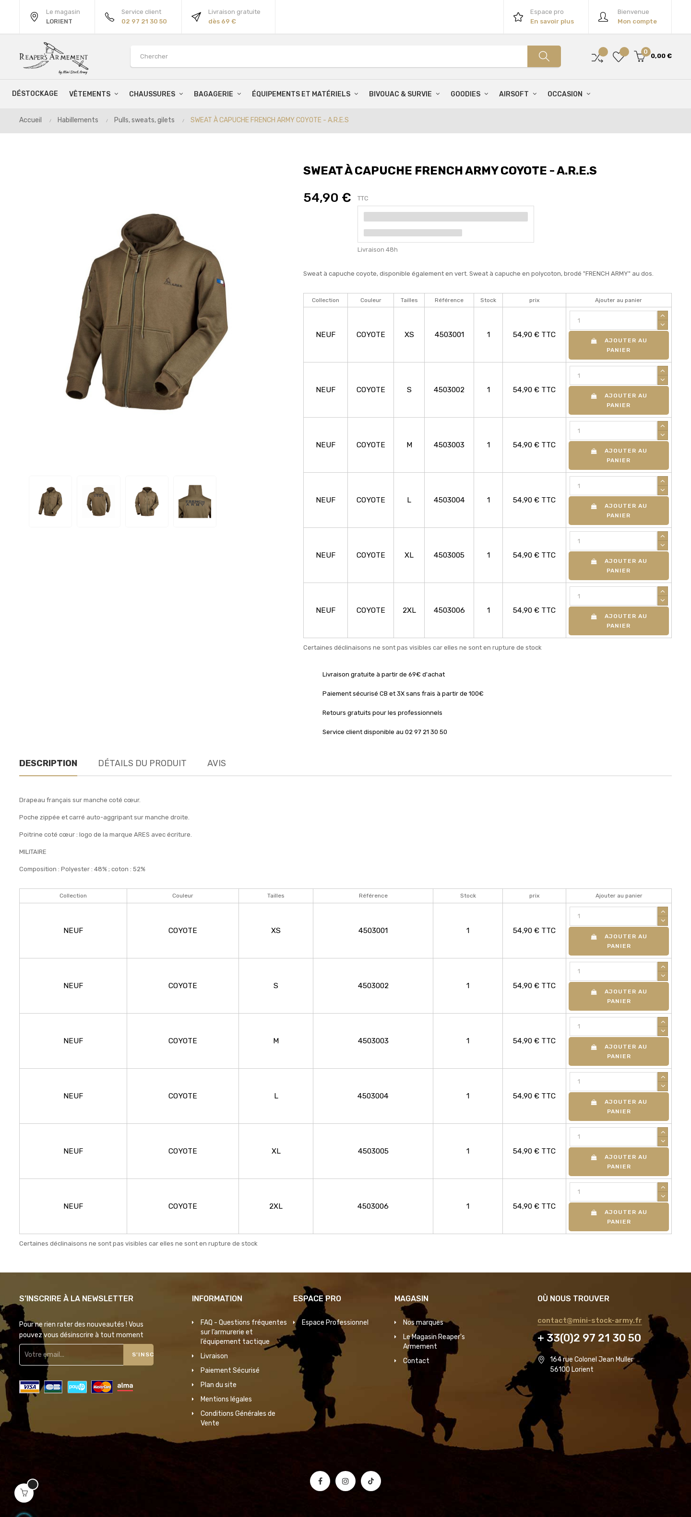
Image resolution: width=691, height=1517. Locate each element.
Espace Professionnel (335, 1323)
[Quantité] (613, 320)
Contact (416, 1361)
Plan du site (219, 1385)
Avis (216, 763)
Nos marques (423, 1323)
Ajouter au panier (618, 345)
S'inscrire (143, 1354)
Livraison (214, 1356)
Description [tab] (48, 763)
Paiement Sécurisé (230, 1370)
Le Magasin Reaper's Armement (434, 1342)
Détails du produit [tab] (142, 763)
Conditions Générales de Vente (238, 1418)
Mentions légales (226, 1399)
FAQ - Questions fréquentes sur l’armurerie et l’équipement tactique (244, 1332)
